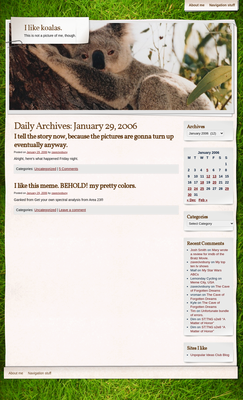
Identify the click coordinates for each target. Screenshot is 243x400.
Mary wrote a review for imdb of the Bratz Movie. (209, 254)
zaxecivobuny (60, 152)
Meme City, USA (202, 282)
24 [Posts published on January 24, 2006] (196, 189)
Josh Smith (198, 250)
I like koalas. (43, 28)
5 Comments (68, 169)
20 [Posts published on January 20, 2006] (214, 182)
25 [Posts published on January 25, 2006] (202, 189)
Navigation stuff (222, 5)
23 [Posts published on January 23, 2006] (190, 189)
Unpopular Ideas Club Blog (210, 355)
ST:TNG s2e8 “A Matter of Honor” (208, 321)
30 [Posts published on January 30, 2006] (190, 195)
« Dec (191, 200)
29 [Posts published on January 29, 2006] (227, 189)
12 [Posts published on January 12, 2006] (208, 176)
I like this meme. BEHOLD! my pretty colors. (75, 186)
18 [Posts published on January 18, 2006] (202, 182)
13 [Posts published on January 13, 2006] (214, 176)
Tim (193, 311)
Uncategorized (45, 169)
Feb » (203, 200)
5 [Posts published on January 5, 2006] (207, 170)
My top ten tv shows (208, 264)
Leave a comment (72, 210)
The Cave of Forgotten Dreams (210, 288)
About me (197, 5)
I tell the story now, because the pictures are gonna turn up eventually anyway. (93, 141)
